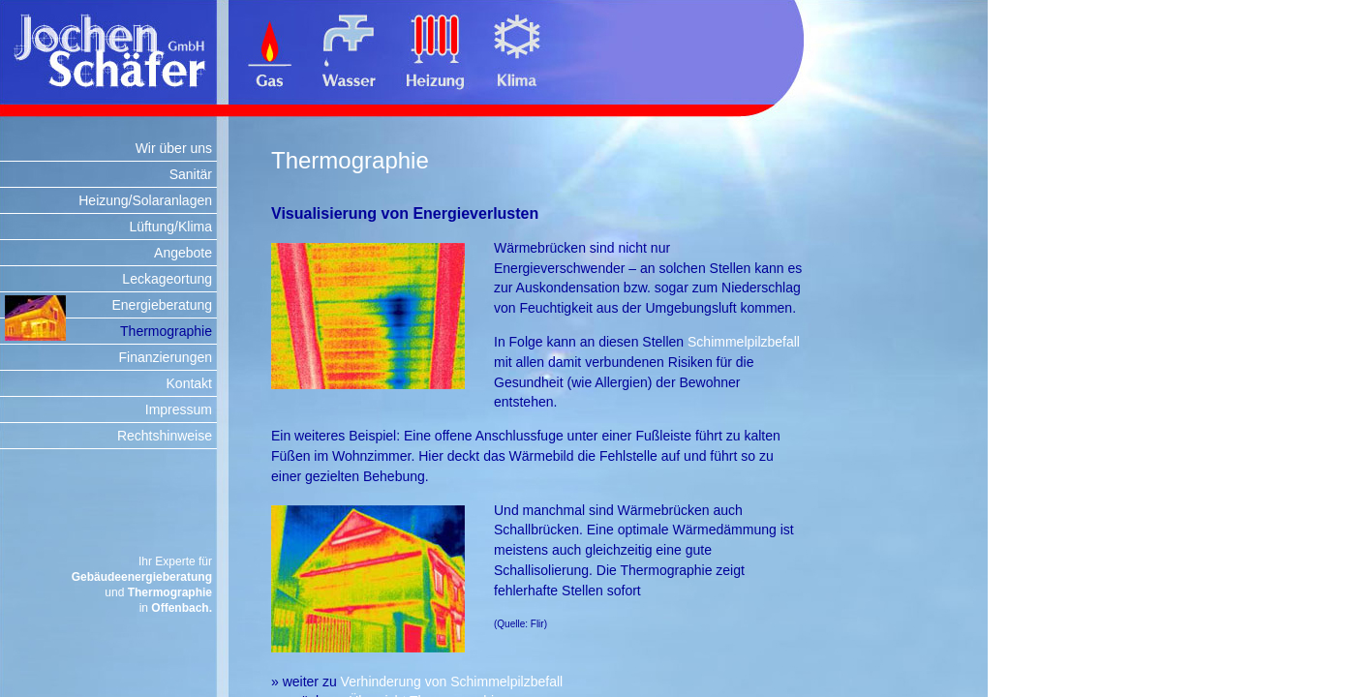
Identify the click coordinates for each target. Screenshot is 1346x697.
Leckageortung (167, 279)
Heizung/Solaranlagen (145, 200)
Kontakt (189, 383)
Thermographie (166, 331)
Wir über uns (174, 148)
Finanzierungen (165, 357)
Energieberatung (161, 305)
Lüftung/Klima (170, 226)
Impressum (178, 409)
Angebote (183, 252)
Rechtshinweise (164, 435)
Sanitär (190, 174)
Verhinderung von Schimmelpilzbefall (452, 681)
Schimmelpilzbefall (744, 341)
